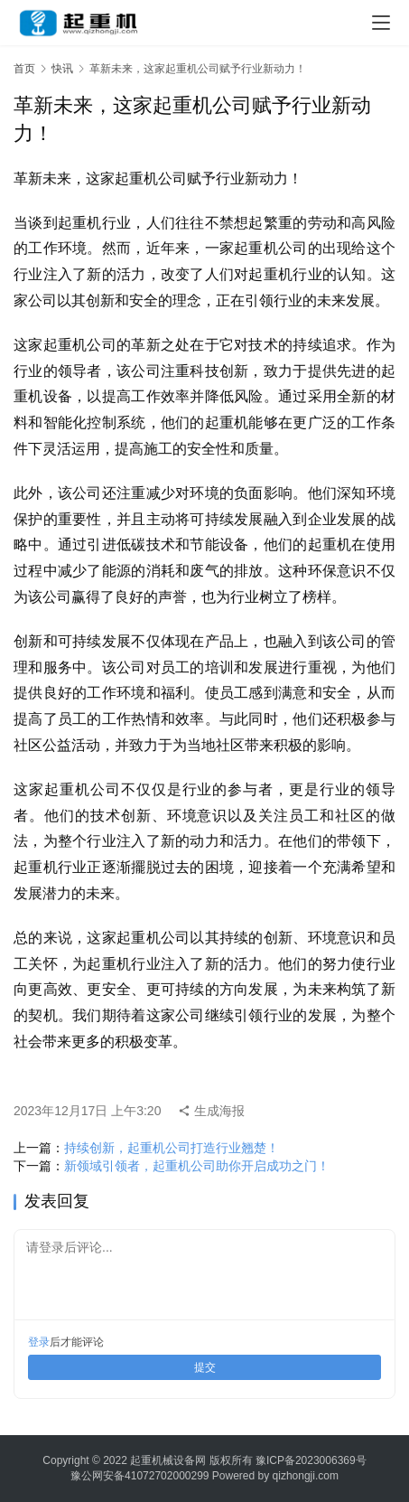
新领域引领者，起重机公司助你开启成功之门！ (197, 1166)
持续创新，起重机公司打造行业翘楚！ (171, 1148)
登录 (39, 1342)
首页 (24, 68)
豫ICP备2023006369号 (311, 1460)
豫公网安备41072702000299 (139, 1475)
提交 (205, 1367)
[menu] (381, 22)
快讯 (62, 68)
